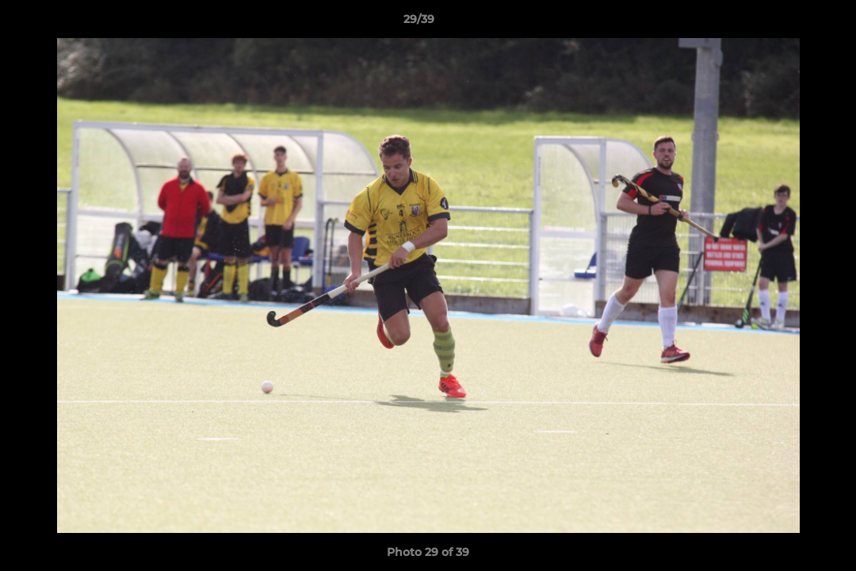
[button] (789, 23)
